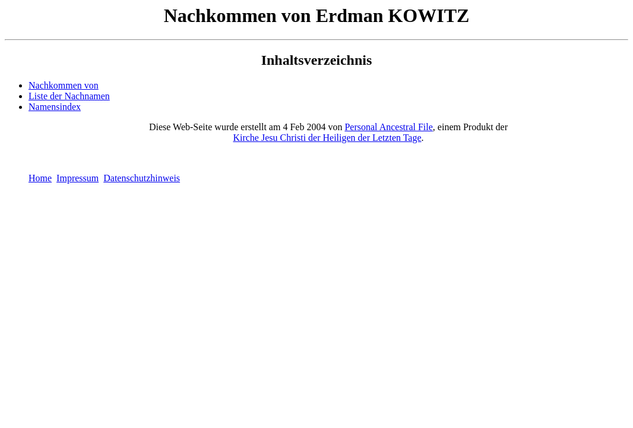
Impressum (77, 178)
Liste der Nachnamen (69, 96)
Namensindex (55, 107)
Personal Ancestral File (388, 127)
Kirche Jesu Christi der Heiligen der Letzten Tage (327, 138)
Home (40, 178)
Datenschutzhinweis (141, 178)
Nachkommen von (64, 85)
